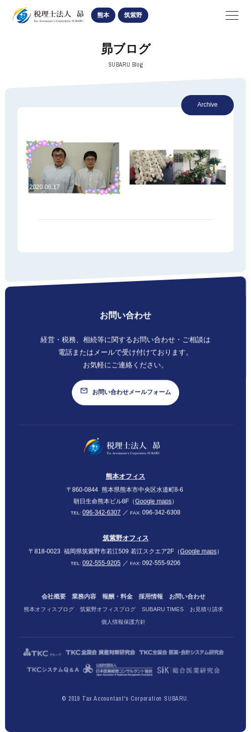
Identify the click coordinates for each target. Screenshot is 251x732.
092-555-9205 (101, 568)
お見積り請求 (206, 618)
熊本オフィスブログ (49, 618)
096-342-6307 (101, 518)
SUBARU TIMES (163, 618)
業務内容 (84, 605)
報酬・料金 (117, 605)
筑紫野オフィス (126, 543)
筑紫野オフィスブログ (108, 618)
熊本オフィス (125, 481)
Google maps (153, 507)
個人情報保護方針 (123, 631)
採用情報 (151, 605)
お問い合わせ (187, 605)
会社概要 (53, 605)
